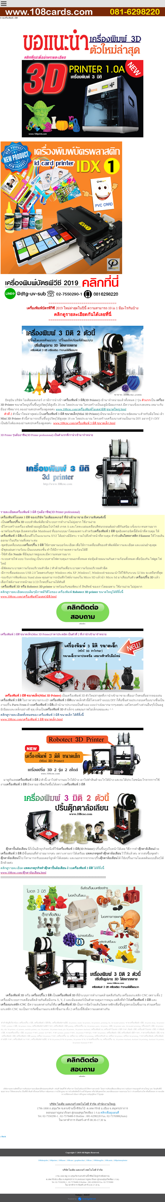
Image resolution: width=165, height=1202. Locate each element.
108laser (62, 1160)
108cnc (89, 1160)
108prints (53, 1160)
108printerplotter (120, 1160)
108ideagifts (98, 1160)
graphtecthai (80, 1160)
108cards (108, 1160)
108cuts (70, 1160)
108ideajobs (43, 1160)
